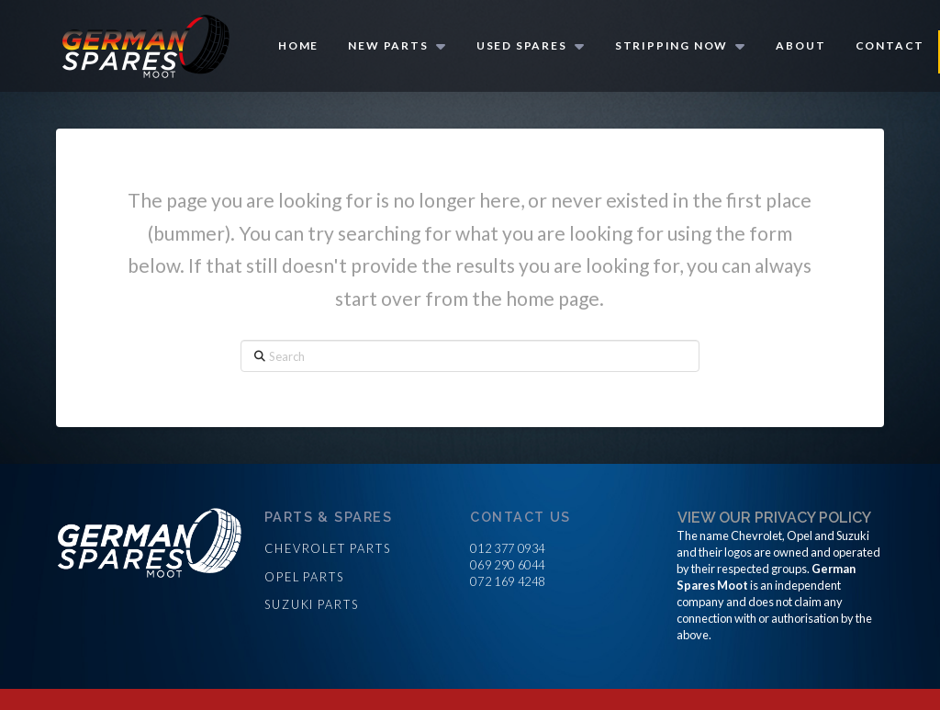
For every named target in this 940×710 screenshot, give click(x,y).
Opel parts (304, 576)
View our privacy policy (774, 517)
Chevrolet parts (327, 548)
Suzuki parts (311, 604)
